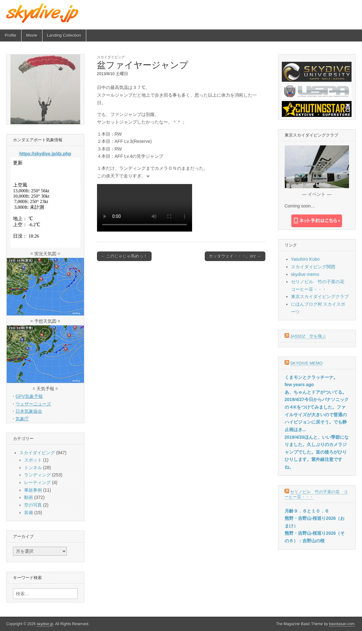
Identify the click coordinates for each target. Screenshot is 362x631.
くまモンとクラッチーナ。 (311, 377)
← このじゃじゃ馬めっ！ (124, 256)
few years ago (299, 384)
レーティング (37, 482)
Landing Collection (64, 35)
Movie (31, 35)
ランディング (37, 474)
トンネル (33, 467)
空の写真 (33, 504)
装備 (28, 512)
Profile (10, 35)
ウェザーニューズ (33, 403)
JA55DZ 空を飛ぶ (308, 336)
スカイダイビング (111, 57)
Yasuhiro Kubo (305, 259)
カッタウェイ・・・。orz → (235, 256)
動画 (28, 497)
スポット (33, 459)
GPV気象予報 (29, 396)
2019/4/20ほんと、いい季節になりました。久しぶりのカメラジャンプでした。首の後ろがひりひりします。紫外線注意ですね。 (317, 452)
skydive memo (305, 274)
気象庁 (22, 418)
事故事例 (33, 490)
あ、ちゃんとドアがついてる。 (316, 392)
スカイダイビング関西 (313, 266)
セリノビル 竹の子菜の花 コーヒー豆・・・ (316, 494)
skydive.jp (45, 624)
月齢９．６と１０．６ (307, 510)
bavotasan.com (342, 624)
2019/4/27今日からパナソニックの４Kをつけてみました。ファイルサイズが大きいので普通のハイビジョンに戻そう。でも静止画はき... (317, 414)
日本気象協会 (29, 411)
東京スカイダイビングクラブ (320, 296)
